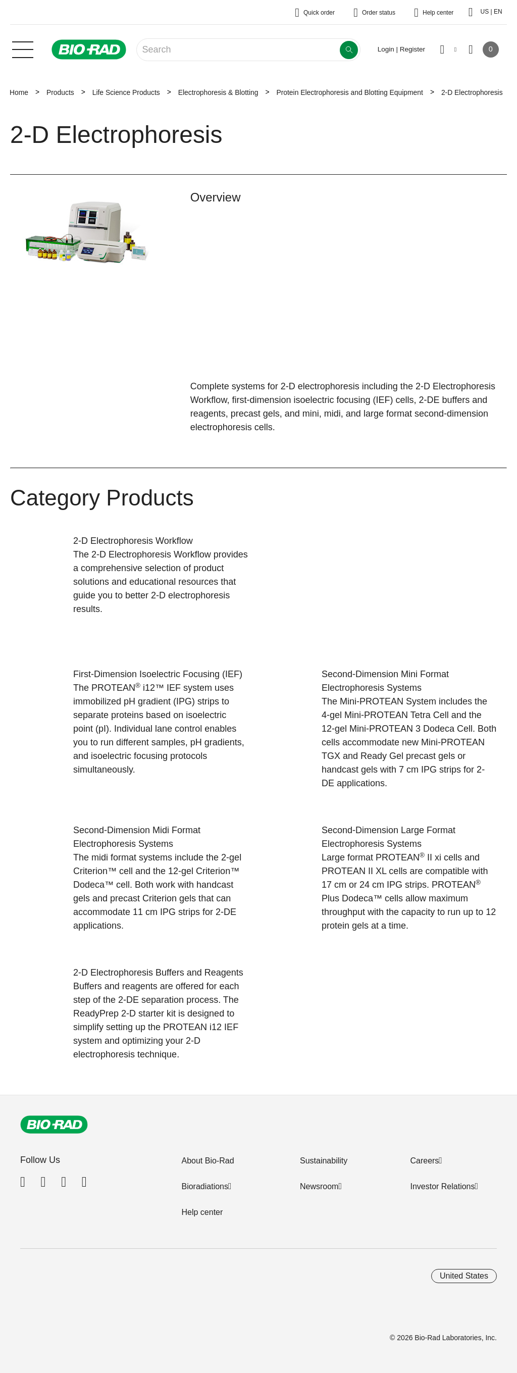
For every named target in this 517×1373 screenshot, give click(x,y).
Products (60, 92)
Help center (202, 1212)
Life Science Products (126, 92)
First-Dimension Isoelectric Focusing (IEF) (157, 674)
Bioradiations (204, 1186)
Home (19, 92)
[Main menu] (22, 48)
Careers (424, 1160)
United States (464, 1276)
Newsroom (319, 1186)
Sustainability (323, 1160)
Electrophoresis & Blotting (218, 92)
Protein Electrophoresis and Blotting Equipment (349, 92)
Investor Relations (442, 1186)
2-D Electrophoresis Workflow (133, 541)
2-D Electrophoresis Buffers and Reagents (158, 973)
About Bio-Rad (207, 1160)
